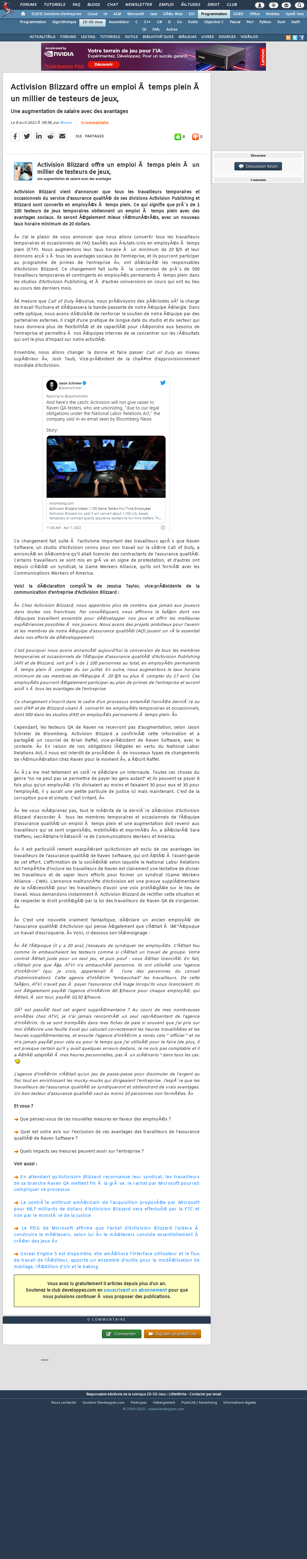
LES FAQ (88, 37)
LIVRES (207, 37)
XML (156, 29)
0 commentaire (94, 145)
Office (255, 14)
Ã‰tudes (190, 4)
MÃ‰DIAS (187, 37)
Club (231, 4)
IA (105, 14)
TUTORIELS (110, 37)
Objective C (214, 22)
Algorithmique (64, 22)
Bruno (66, 145)
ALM (117, 14)
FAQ (76, 4)
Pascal (235, 22)
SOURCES (227, 37)
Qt (144, 29)
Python (265, 22)
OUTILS (131, 37)
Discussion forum (258, 166)
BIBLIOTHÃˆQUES (158, 37)
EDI (192, 14)
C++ (147, 22)
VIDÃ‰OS (249, 37)
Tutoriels (54, 4)
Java (153, 14)
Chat (113, 4)
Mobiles (273, 14)
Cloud (92, 14)
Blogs (93, 4)
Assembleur (119, 22)
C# (159, 22)
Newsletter (138, 4)
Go (179, 22)
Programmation (214, 14)
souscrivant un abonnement (135, 1313)
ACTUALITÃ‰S (42, 37)
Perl (249, 22)
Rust (281, 22)
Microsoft (135, 14)
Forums (28, 4)
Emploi (166, 4)
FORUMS (68, 37)
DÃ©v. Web (173, 14)
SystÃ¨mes (295, 14)
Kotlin (193, 22)
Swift (295, 22)
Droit (213, 4)
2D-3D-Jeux (92, 22)
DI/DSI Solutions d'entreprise (56, 14)
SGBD (238, 14)
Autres (172, 29)
